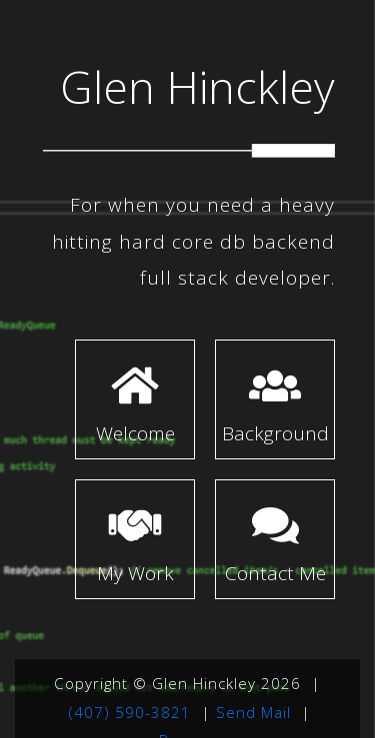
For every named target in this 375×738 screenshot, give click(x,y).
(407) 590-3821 (130, 712)
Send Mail (253, 712)
